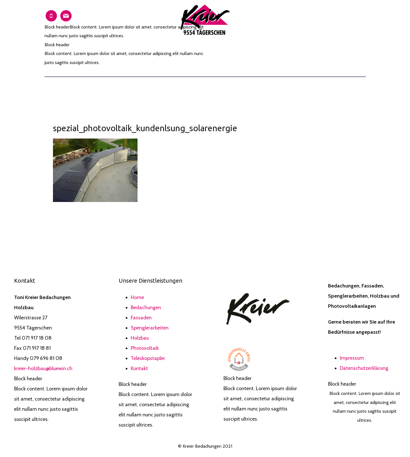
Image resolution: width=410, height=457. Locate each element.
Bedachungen (146, 307)
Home (137, 297)
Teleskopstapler (148, 358)
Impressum (352, 358)
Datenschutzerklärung (364, 368)
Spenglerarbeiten (150, 328)
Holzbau (140, 338)
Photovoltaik (145, 348)
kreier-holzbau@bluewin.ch (43, 368)
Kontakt (139, 368)
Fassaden (141, 318)
